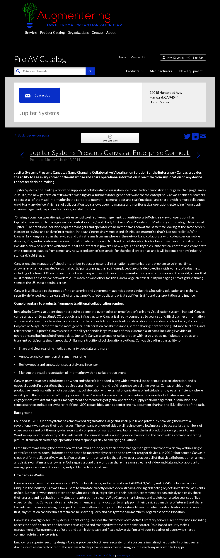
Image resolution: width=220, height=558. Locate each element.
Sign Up (198, 57)
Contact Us (138, 57)
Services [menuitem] (31, 32)
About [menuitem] (111, 32)
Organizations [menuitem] (78, 32)
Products (134, 71)
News (122, 57)
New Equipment (191, 71)
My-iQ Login (175, 57)
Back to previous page (31, 135)
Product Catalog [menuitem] (52, 32)
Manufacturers (161, 71)
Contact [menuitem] (97, 32)
